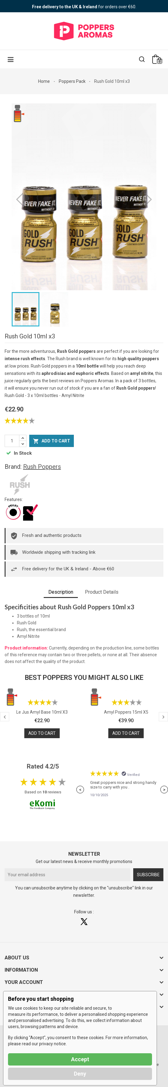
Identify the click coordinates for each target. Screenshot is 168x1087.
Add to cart (51, 441)
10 (44, 792)
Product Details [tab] (101, 592)
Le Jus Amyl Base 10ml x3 (42, 712)
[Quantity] (12, 441)
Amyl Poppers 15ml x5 (126, 712)
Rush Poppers (42, 466)
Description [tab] (60, 592)
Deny (80, 1073)
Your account (24, 982)
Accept (80, 1059)
